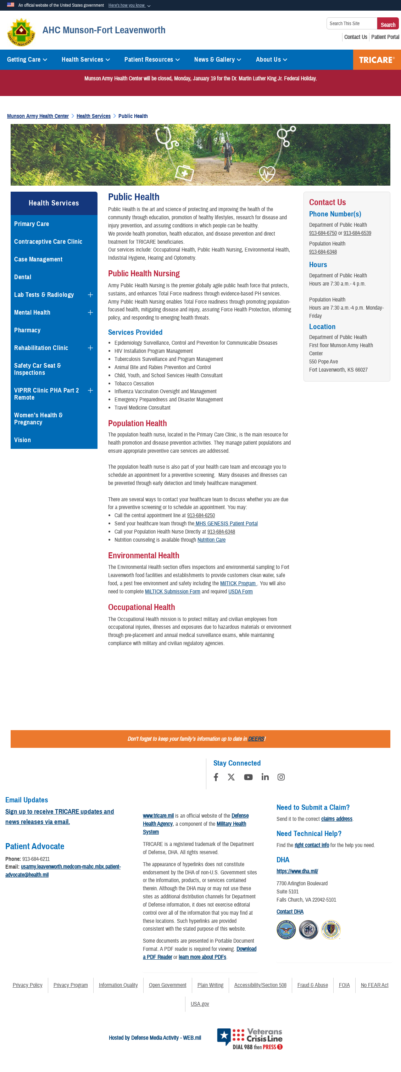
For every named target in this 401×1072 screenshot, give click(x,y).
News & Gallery (217, 59)
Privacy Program (71, 985)
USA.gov (200, 1004)
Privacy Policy (28, 985)
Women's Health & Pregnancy (38, 418)
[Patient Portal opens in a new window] (385, 37)
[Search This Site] (352, 23)
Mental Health (32, 312)
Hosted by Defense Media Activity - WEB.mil (155, 1038)
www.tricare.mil (158, 815)
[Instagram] (281, 778)
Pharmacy (27, 330)
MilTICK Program (238, 583)
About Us (272, 59)
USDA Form (240, 591)
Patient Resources (152, 59)
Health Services (86, 59)
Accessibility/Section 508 (260, 985)
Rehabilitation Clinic (41, 348)
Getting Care (27, 59)
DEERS (256, 739)
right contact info (312, 845)
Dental (22, 277)
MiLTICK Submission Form (172, 591)
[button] (130, 5)
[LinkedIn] (265, 778)
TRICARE (377, 60)
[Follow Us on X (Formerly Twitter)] (231, 778)
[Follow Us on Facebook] (215, 778)
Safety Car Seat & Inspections (37, 369)
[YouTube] (248, 778)
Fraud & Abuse (312, 985)
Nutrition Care (211, 539)
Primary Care (31, 224)
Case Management (38, 259)
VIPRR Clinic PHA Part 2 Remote (46, 394)
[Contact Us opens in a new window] (355, 37)
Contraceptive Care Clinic (48, 242)
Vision (22, 440)
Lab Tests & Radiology (44, 295)
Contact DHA (290, 911)
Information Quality (118, 985)
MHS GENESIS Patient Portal (226, 523)
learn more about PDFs (202, 957)
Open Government (167, 985)
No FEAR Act (375, 985)
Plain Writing (210, 985)
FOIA (344, 985)
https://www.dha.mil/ (297, 871)
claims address (336, 819)
